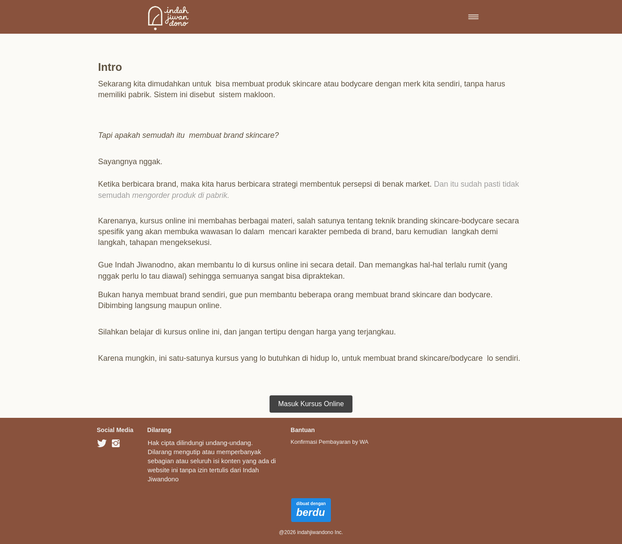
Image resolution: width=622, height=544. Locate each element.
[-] (102, 443)
